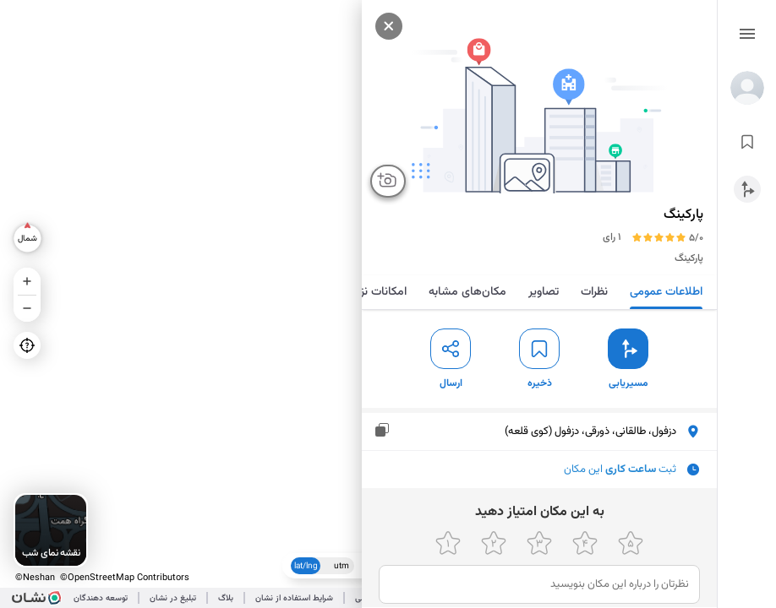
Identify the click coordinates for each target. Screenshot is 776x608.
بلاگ (225, 598)
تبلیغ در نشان (173, 598)
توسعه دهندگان (101, 598)
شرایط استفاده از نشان (294, 598)
